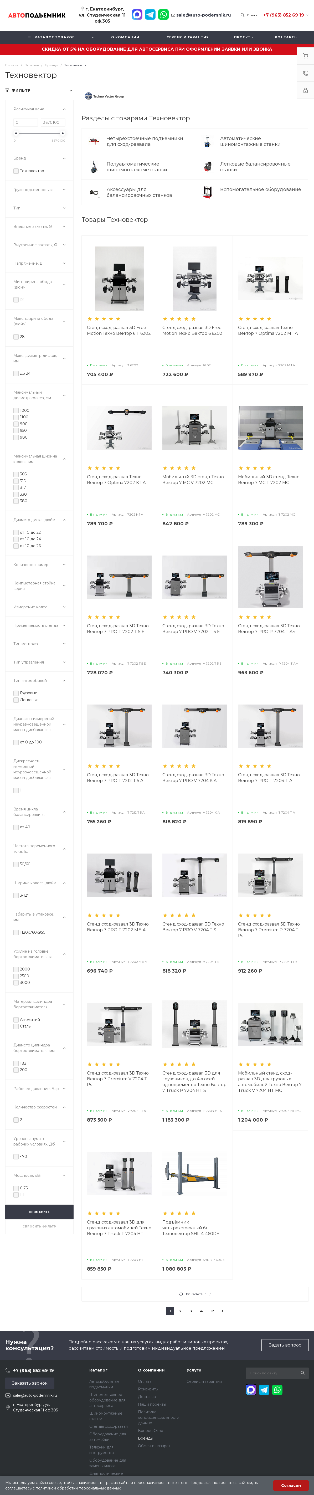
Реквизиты (148, 1389)
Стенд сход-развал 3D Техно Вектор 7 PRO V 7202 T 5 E (193, 628)
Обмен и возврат (154, 1445)
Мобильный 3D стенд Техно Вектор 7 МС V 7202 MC (193, 479)
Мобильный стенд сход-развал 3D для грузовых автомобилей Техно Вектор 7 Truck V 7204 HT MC (270, 1082)
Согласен (291, 1485)
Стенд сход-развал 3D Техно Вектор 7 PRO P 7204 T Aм (269, 628)
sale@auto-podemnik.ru (35, 1395)
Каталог (98, 1370)
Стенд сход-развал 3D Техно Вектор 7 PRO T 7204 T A (269, 777)
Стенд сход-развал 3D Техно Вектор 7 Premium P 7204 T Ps (269, 930)
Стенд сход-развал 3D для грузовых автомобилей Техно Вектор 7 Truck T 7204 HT (119, 1228)
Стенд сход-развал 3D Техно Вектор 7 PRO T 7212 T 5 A (118, 777)
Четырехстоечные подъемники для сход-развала (145, 141)
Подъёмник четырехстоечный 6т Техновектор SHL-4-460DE (190, 1228)
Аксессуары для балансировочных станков (140, 192)
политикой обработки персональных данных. (78, 1488)
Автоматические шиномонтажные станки (251, 141)
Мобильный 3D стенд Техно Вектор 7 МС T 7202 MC (269, 479)
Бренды (145, 1438)
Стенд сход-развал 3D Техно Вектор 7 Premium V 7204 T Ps (118, 1079)
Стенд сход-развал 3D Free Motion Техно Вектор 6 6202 (192, 330)
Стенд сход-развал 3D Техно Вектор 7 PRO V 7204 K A (193, 777)
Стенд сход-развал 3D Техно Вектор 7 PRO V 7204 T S (193, 927)
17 (212, 1311)
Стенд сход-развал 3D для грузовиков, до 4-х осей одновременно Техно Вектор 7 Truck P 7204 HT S (194, 1082)
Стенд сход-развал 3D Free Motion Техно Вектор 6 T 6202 (119, 330)
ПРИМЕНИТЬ (39, 1212)
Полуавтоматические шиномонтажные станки (137, 167)
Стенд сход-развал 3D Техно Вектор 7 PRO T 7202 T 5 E (118, 628)
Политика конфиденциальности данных (158, 1417)
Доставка (147, 1396)
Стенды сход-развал (108, 1426)
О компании (151, 1370)
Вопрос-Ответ (151, 1430)
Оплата (145, 1381)
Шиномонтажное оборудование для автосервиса (107, 1400)
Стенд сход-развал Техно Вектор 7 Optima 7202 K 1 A (116, 479)
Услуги (194, 1370)
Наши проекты (152, 1404)
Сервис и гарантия (204, 1381)
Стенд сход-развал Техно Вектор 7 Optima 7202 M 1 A (268, 330)
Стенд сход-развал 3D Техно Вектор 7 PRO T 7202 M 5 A (118, 927)
